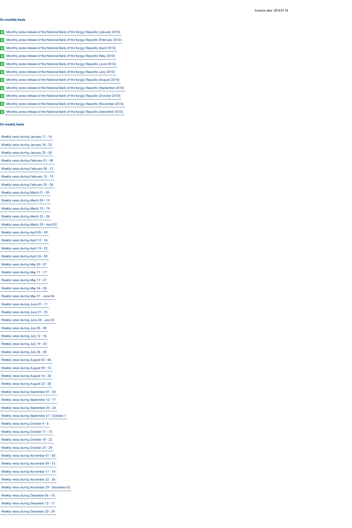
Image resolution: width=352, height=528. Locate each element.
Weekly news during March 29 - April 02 (29, 224)
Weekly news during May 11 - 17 (24, 272)
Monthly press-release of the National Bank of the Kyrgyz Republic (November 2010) (65, 104)
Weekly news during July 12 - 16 (24, 336)
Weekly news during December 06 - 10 (28, 495)
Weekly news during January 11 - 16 (26, 136)
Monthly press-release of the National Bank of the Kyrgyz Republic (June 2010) (61, 64)
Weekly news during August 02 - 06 (26, 360)
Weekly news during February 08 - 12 (27, 168)
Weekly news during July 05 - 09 (24, 328)
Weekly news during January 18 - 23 (26, 145)
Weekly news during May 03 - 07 (24, 264)
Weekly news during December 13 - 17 (28, 503)
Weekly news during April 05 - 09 (24, 232)
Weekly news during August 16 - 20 (26, 376)
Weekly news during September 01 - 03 (28, 392)
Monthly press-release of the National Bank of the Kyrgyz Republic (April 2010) (61, 48)
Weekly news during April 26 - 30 (24, 256)
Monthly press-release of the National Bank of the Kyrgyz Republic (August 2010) (62, 80)
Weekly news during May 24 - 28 (24, 288)
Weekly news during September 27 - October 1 (33, 416)
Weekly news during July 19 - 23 (24, 344)
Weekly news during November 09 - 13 (28, 463)
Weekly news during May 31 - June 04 (27, 296)
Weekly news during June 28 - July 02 (27, 320)
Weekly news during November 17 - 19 (28, 471)
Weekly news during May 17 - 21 (24, 280)
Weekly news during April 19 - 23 (24, 248)
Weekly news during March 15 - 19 (25, 208)
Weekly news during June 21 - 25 (24, 312)
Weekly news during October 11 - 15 (26, 432)
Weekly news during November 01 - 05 (28, 455)
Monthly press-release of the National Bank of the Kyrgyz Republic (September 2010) (65, 88)
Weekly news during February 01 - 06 (27, 160)
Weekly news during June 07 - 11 (24, 304)
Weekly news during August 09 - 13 (26, 368)
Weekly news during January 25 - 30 (26, 152)
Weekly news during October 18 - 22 (26, 439)
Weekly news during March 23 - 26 (25, 216)
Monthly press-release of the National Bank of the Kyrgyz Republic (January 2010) (63, 32)
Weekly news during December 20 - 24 (28, 511)
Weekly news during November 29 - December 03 (35, 487)
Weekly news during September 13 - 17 (28, 400)
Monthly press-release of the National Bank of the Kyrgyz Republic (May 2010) (60, 56)
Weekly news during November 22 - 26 (28, 479)
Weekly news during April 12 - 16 (24, 240)
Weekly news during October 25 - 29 (26, 448)
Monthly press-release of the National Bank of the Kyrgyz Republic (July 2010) (60, 72)
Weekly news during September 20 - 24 (28, 408)
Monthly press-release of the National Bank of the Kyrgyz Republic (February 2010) (63, 40)
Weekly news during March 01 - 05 (25, 192)
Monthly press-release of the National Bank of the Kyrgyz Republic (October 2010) (63, 96)
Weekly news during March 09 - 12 (25, 200)
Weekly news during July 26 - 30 (24, 352)
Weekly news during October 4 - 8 (25, 423)
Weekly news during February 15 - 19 (27, 176)
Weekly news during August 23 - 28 (26, 384)
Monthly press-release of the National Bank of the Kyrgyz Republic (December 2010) (64, 112)
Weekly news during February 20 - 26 (27, 184)
